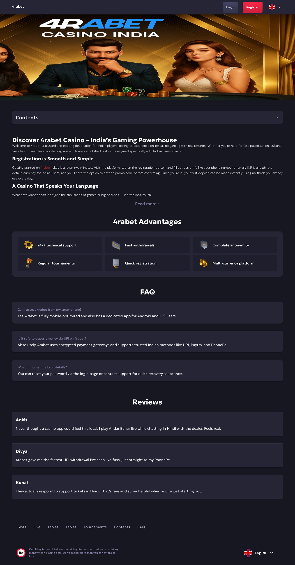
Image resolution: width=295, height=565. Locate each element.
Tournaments (95, 527)
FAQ (141, 527)
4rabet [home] (18, 6)
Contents (122, 527)
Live (37, 527)
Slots (22, 527)
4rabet (45, 167)
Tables (53, 527)
